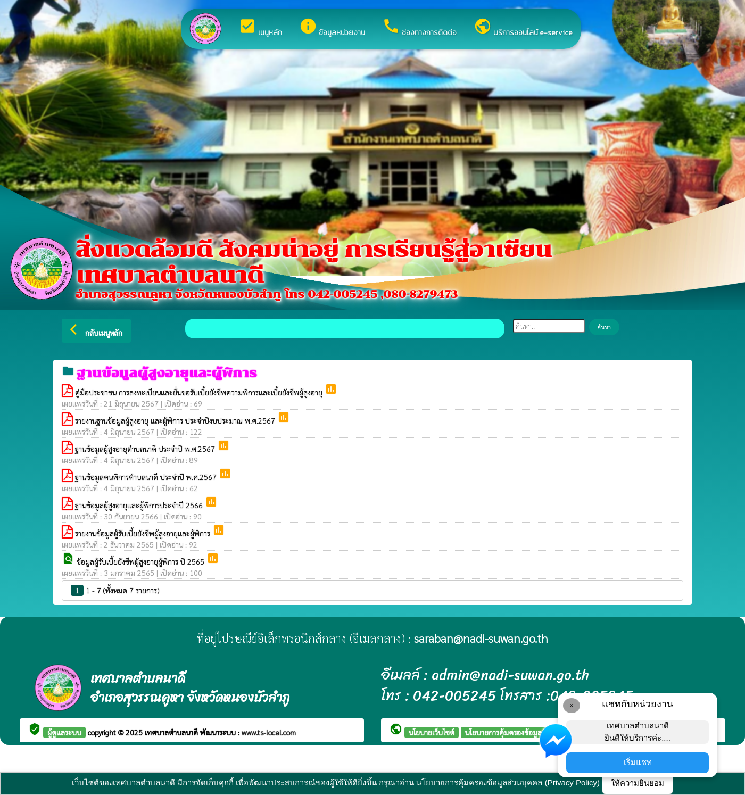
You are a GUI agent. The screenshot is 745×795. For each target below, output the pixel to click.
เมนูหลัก (260, 27)
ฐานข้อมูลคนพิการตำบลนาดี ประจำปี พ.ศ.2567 (147, 477)
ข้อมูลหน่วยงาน (332, 27)
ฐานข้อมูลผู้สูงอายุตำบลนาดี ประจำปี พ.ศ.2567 (146, 448)
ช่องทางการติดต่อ (419, 27)
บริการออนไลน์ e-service (523, 27)
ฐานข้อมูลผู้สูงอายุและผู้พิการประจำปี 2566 (140, 505)
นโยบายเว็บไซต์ (431, 732)
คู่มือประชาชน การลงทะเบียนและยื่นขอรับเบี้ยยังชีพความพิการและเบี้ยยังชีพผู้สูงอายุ (200, 392)
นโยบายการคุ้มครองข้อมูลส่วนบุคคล (519, 732)
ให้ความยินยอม (637, 783)
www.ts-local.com (269, 732)
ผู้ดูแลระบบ (64, 732)
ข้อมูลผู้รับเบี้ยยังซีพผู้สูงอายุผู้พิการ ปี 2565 (141, 561)
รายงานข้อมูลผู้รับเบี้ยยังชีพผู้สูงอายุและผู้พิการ (143, 533)
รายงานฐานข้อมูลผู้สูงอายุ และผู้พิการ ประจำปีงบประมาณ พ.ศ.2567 (176, 420)
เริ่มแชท (638, 762)
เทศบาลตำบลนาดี (172, 732)
